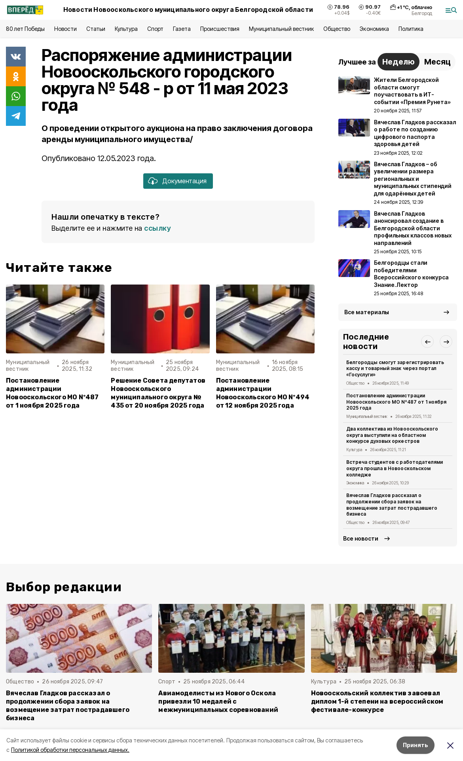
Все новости (360, 538)
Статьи (95, 28)
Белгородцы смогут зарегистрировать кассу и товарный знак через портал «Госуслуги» (395, 368)
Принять (415, 745)
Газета (182, 28)
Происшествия (219, 28)
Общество (336, 28)
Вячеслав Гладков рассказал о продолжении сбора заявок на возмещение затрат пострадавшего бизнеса (391, 504)
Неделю (398, 61)
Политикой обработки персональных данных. (70, 749)
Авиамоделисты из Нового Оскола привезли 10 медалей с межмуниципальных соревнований (218, 701)
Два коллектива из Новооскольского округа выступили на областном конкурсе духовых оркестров (392, 435)
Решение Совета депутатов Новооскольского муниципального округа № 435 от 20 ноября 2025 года (158, 393)
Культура (126, 28)
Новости (65, 28)
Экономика (374, 28)
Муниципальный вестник (281, 28)
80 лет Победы (25, 28)
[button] (427, 341)
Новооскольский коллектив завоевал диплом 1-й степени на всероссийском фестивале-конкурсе (377, 701)
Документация (184, 181)
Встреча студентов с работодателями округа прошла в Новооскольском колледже (394, 468)
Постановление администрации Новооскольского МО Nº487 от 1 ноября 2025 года (52, 393)
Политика (410, 28)
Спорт (155, 28)
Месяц (437, 61)
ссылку (157, 228)
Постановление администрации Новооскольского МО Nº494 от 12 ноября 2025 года (263, 393)
